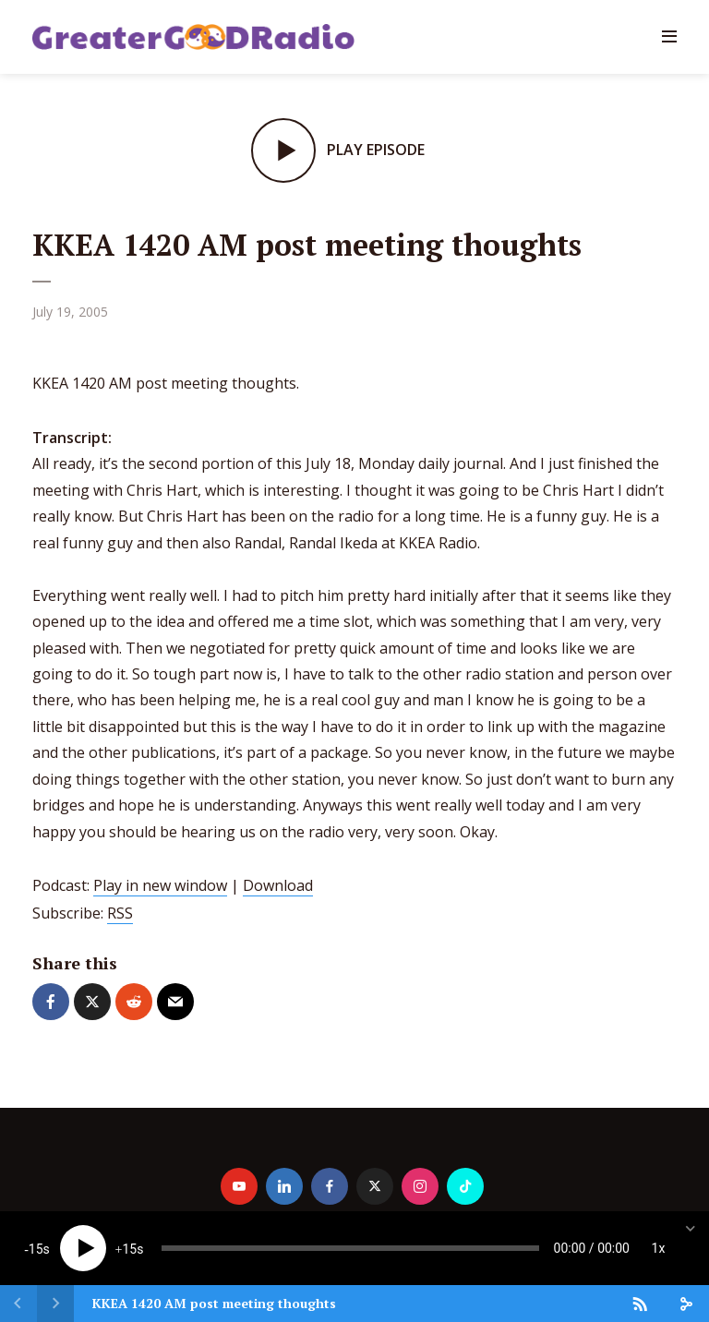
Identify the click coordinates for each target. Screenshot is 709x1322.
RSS (120, 913)
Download (278, 885)
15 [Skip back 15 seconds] (36, 1249)
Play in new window (160, 885)
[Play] (83, 1248)
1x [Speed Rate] (659, 1248)
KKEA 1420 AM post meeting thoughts (214, 1303)
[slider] (350, 1248)
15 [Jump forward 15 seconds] (129, 1249)
